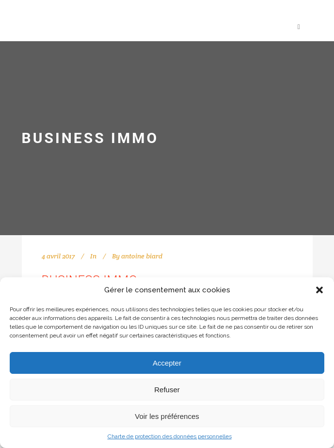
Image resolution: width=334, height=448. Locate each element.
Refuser (167, 389)
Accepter (167, 363)
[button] (319, 290)
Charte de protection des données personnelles (170, 436)
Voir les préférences (167, 416)
